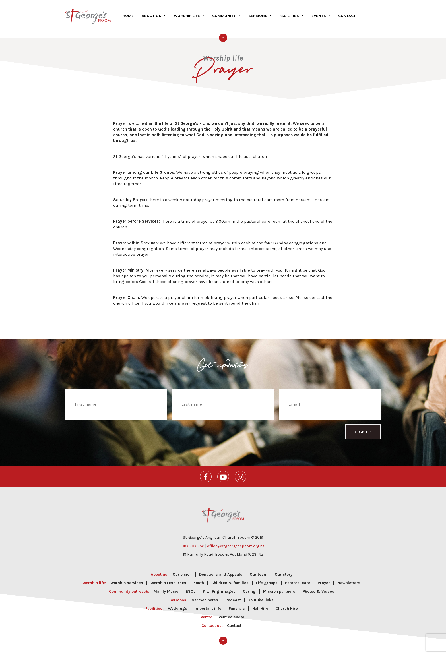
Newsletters (348, 578)
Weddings (177, 604)
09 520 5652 (192, 541)
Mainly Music (166, 587)
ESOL (190, 587)
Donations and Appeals (220, 570)
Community (224, 20)
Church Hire (287, 604)
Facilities (290, 20)
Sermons (258, 20)
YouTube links (261, 595)
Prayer (324, 578)
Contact (347, 20)
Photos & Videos (318, 587)
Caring (249, 587)
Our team (258, 570)
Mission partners (279, 587)
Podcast (233, 595)
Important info (208, 604)
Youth (199, 578)
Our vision (182, 570)
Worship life (187, 20)
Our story (283, 570)
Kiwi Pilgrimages (219, 587)
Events (319, 20)
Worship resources (168, 578)
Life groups (267, 578)
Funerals (237, 604)
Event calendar (230, 612)
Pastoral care (297, 578)
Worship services (126, 578)
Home (128, 20)
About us (152, 20)
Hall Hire (260, 604)
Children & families (230, 578)
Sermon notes (205, 595)
